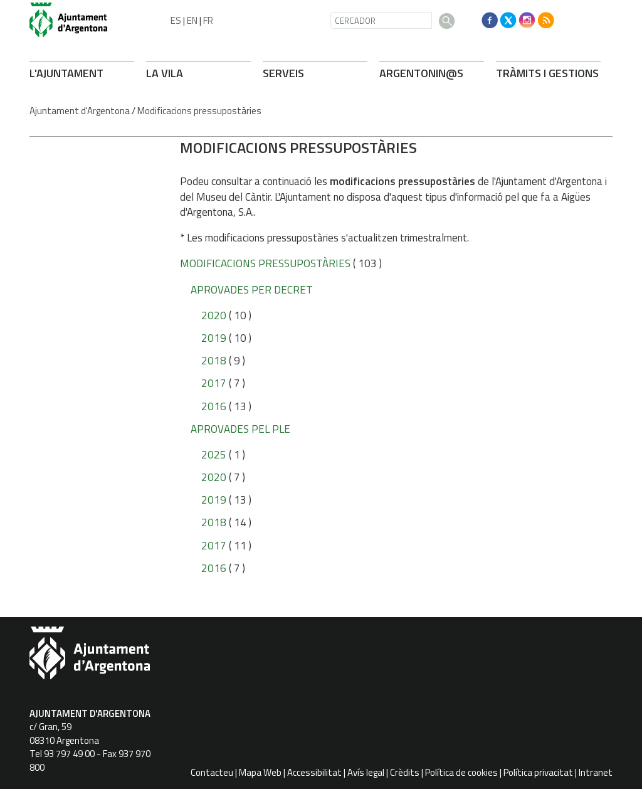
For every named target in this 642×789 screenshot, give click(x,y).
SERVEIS (283, 73)
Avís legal (365, 772)
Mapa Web (260, 772)
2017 (213, 383)
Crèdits (404, 772)
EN (192, 20)
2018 (213, 360)
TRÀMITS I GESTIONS (547, 73)
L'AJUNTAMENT (66, 73)
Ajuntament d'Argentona (79, 110)
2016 (213, 406)
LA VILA (164, 73)
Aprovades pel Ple (240, 429)
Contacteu (212, 772)
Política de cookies (461, 772)
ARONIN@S (421, 73)
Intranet (596, 772)
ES (176, 20)
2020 (213, 315)
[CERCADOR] (381, 20)
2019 (213, 338)
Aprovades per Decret (252, 290)
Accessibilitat (314, 772)
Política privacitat (538, 772)
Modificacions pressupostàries (199, 110)
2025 (213, 455)
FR (208, 20)
